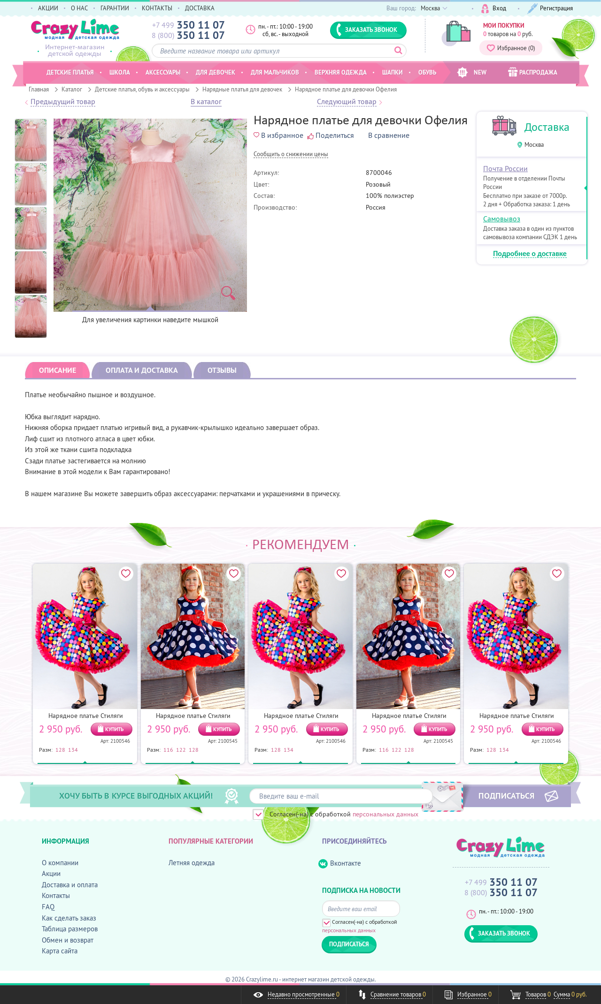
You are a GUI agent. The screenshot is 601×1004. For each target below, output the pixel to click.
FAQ (48, 906)
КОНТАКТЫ (157, 8)
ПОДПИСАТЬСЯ (506, 795)
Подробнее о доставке (530, 254)
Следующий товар (347, 102)
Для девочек (215, 72)
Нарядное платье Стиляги (85, 715)
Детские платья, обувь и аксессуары (142, 89)
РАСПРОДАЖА (532, 72)
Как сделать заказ (69, 917)
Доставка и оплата (70, 884)
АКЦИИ (48, 8)
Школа (119, 72)
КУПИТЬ (114, 729)
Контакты (56, 895)
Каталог (72, 89)
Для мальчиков (275, 72)
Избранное (510, 48)
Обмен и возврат (67, 940)
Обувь (427, 72)
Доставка (547, 127)
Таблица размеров (70, 928)
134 (73, 749)
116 (168, 749)
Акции (51, 873)
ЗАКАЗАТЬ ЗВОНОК (366, 29)
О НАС (79, 8)
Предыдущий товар (63, 102)
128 (60, 749)
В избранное (278, 135)
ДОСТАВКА (200, 8)
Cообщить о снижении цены (291, 154)
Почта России (505, 168)
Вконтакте (339, 863)
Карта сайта (59, 950)
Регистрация (550, 8)
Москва (534, 145)
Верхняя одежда (341, 72)
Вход (493, 9)
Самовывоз (501, 218)
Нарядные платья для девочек (242, 89)
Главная (39, 89)
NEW (471, 72)
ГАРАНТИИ (114, 8)
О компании (60, 862)
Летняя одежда (192, 862)
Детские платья (70, 72)
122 (181, 749)
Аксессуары (163, 72)
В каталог (206, 102)
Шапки (392, 72)
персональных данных (385, 814)
